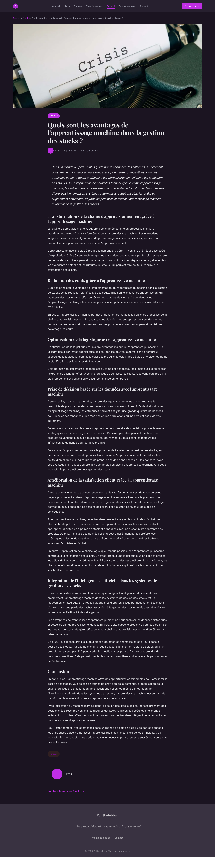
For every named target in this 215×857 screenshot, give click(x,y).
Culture (78, 6)
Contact (118, 837)
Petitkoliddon (107, 815)
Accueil (56, 6)
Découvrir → (192, 6)
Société (143, 6)
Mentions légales (101, 837)
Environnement (127, 6)
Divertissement (94, 6)
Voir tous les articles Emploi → (66, 791)
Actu (67, 6)
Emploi (111, 6)
